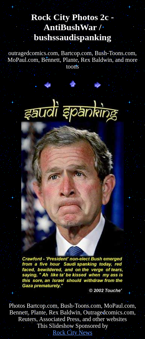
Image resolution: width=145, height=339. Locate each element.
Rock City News (72, 332)
